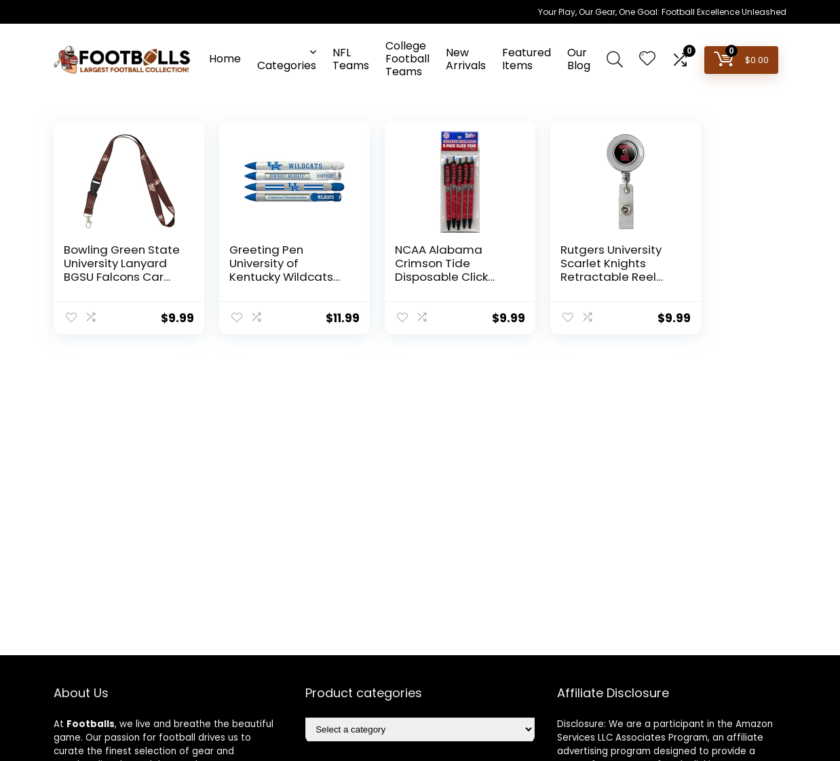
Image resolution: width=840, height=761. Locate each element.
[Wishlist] (647, 59)
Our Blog (578, 59)
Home (225, 58)
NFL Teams (350, 59)
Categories (286, 65)
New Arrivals (466, 59)
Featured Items (526, 59)
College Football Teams (407, 58)
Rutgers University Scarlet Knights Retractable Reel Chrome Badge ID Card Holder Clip (562, 276)
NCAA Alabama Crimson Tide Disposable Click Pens (409, 269)
